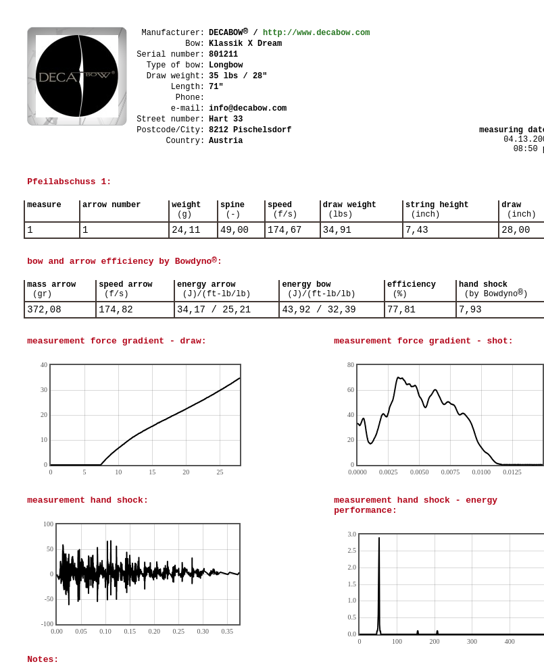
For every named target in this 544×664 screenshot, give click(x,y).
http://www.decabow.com (316, 33)
